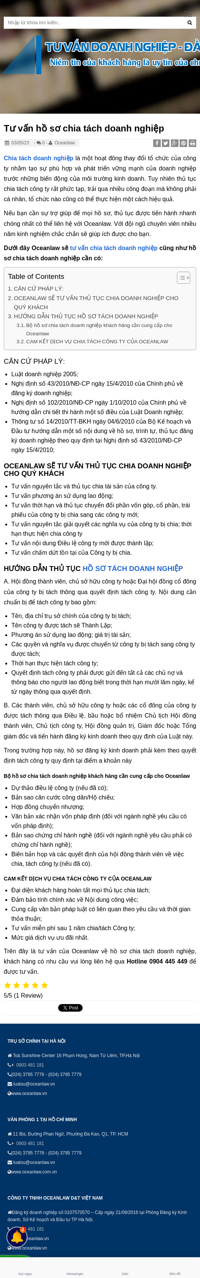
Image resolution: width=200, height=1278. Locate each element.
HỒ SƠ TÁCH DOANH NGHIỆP (133, 569)
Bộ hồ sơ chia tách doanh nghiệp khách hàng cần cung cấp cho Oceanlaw (99, 329)
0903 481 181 (30, 1065)
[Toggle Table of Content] (179, 277)
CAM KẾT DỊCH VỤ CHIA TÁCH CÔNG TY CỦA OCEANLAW (97, 341)
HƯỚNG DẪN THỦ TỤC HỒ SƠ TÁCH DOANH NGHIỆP (86, 316)
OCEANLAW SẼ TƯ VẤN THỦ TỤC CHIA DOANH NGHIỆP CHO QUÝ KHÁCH (96, 302)
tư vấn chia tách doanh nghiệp (113, 248)
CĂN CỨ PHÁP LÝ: (39, 288)
